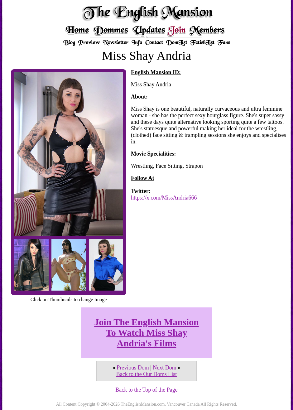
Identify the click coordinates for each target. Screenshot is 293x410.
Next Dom (164, 367)
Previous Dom (133, 367)
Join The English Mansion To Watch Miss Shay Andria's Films (146, 332)
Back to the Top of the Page (146, 390)
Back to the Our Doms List (146, 374)
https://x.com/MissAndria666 (164, 198)
